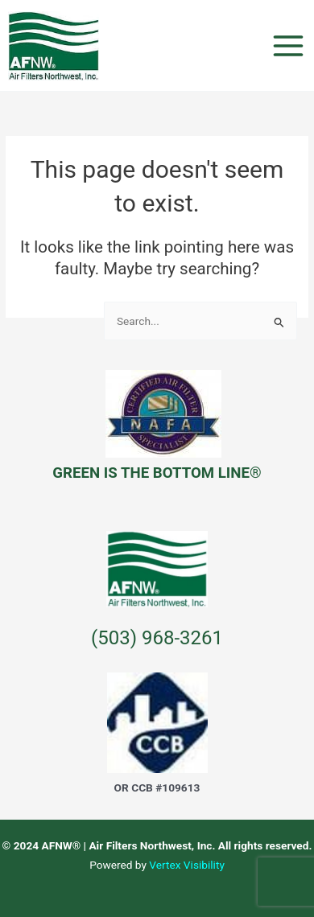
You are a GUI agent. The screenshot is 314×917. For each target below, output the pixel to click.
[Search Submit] (279, 322)
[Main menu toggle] (288, 45)
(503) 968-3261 (157, 638)
